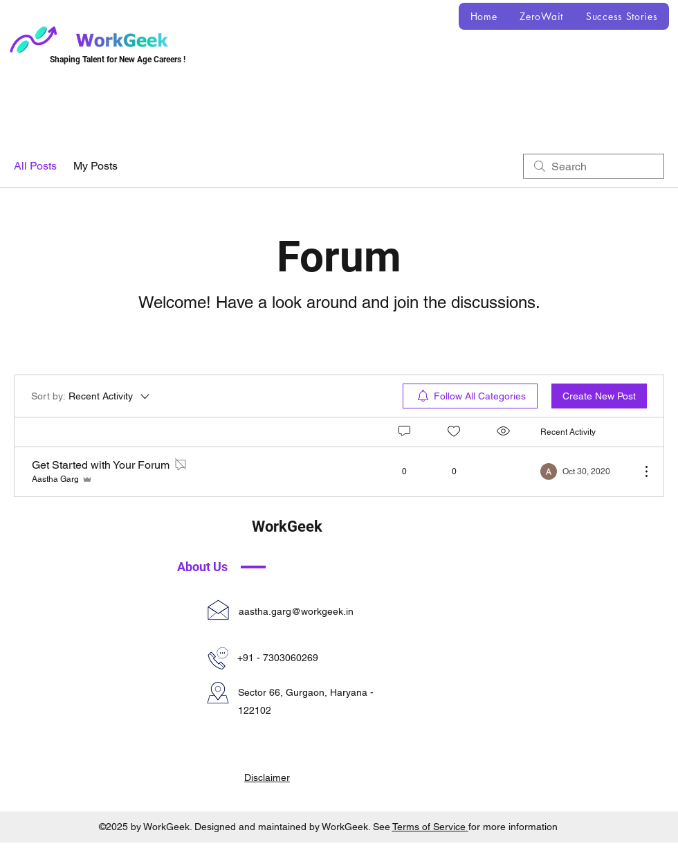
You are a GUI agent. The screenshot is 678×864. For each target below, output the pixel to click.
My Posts (95, 165)
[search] (593, 166)
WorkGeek (287, 526)
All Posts (35, 165)
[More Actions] (639, 471)
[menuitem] (470, 396)
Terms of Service (430, 826)
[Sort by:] (91, 396)
